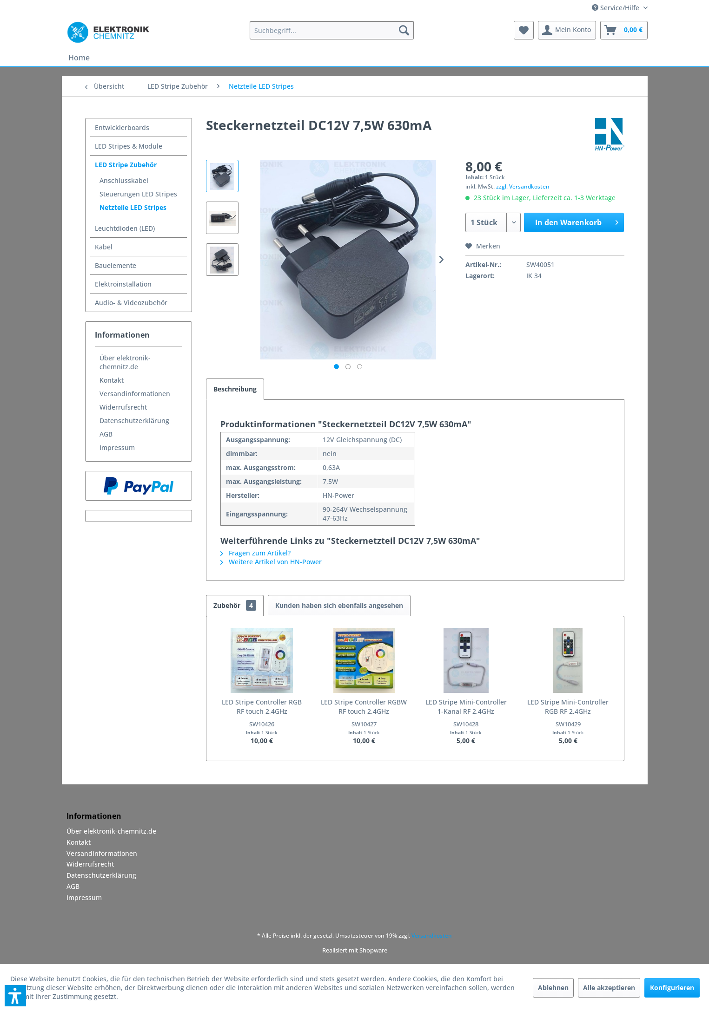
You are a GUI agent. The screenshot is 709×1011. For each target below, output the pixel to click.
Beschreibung (235, 389)
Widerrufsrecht (123, 407)
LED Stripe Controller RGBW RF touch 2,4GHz (364, 707)
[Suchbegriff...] (332, 30)
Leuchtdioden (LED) (125, 228)
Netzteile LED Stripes (132, 207)
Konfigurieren (672, 987)
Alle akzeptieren (609, 987)
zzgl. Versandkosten (523, 186)
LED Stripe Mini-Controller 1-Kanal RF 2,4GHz (466, 707)
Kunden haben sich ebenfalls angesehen (339, 605)
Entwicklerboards (122, 127)
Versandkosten (431, 935)
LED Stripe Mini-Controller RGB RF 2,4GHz (568, 707)
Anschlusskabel (123, 180)
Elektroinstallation (123, 284)
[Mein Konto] (567, 30)
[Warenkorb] (624, 30)
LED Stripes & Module (128, 146)
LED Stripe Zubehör (126, 164)
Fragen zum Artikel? (255, 552)
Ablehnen (553, 987)
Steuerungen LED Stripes (138, 193)
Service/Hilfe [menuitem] (616, 7)
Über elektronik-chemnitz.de (125, 362)
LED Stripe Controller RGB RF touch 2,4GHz (262, 707)
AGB (106, 434)
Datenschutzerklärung (134, 420)
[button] (15, 995)
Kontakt (111, 380)
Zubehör (234, 605)
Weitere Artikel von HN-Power (271, 561)
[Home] (79, 57)
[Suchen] (404, 30)
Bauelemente (115, 265)
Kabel (104, 246)
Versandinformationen (134, 393)
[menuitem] (332, 30)
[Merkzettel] (524, 30)
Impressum (117, 447)
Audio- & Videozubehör (131, 302)
